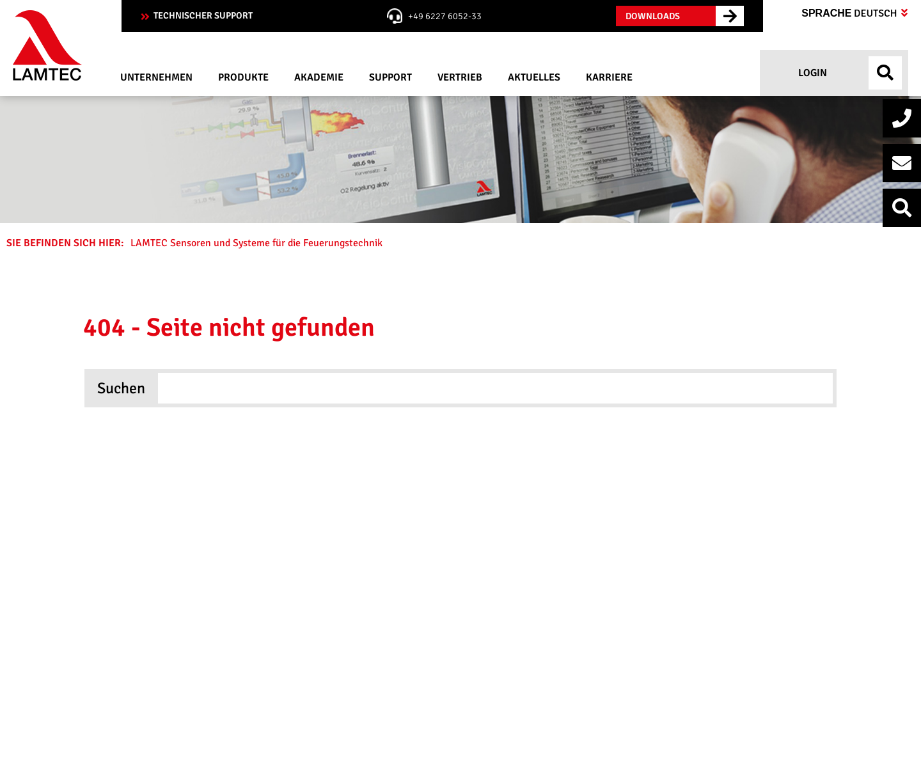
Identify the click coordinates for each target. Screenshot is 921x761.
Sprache (854, 13)
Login (811, 73)
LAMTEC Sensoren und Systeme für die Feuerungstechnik (257, 243)
